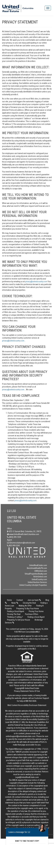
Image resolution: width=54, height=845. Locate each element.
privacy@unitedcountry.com (36, 281)
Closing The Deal (13, 614)
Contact (19, 600)
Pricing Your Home (36, 611)
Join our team (34, 600)
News (14, 603)
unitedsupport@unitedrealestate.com (21, 736)
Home (9, 600)
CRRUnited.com (40, 571)
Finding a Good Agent (15, 611)
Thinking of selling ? (15, 617)
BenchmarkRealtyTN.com (37, 568)
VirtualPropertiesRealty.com (36, 574)
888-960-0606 (30, 701)
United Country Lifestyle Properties (33, 585)
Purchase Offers (31, 614)
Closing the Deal (29, 603)
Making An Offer (25, 606)
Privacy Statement (21, 691)
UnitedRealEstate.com (38, 565)
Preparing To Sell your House (18, 620)
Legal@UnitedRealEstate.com (27, 777)
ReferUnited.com (40, 576)
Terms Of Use (34, 691)
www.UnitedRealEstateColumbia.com (23, 534)
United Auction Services (37, 582)
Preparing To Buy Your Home (27, 608)
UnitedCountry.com (39, 579)
